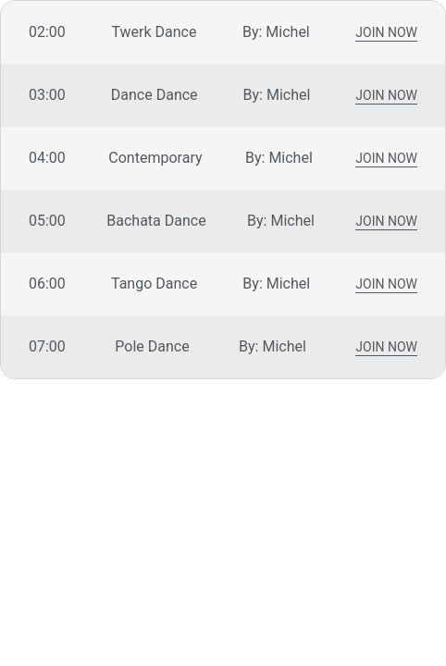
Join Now (386, 34)
